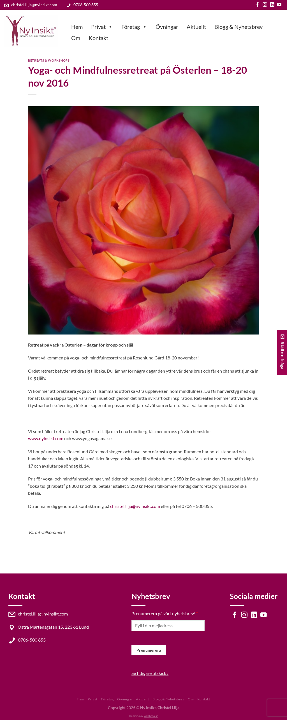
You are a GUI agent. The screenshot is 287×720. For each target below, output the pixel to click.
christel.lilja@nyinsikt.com (30, 4)
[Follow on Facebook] (257, 5)
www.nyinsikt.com (45, 438)
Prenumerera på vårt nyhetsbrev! (164, 613)
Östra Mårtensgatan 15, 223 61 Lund (48, 627)
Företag (134, 26)
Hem (77, 26)
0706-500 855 (82, 4)
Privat (102, 26)
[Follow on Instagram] (265, 5)
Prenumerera (148, 650)
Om (75, 37)
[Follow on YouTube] (279, 5)
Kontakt (98, 37)
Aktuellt (196, 26)
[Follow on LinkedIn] (272, 5)
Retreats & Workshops (49, 60)
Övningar (167, 26)
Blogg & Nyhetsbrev (238, 26)
